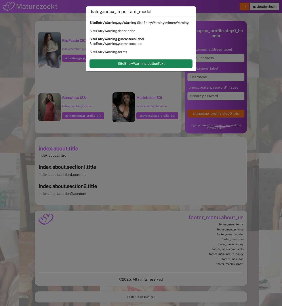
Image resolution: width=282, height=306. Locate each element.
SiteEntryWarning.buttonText (141, 63)
